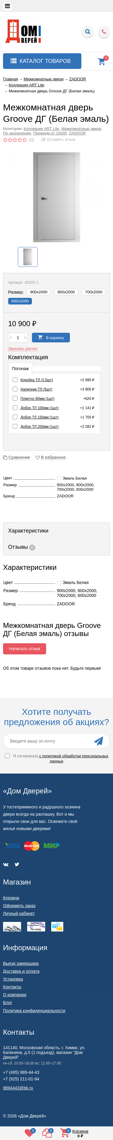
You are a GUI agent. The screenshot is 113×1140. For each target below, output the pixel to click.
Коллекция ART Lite (41, 128)
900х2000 (38, 292)
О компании (14, 994)
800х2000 (66, 292)
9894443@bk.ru (18, 1088)
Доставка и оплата (21, 971)
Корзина (11, 897)
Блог (7, 1002)
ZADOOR (77, 133)
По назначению (17, 133)
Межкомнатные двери (81, 128)
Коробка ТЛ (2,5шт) (36, 380)
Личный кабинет (19, 913)
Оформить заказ (19, 905)
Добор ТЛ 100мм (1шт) (39, 408)
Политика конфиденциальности (34, 1010)
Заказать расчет (23, 348)
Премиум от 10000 (50, 133)
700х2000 (93, 292)
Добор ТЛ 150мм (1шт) (39, 417)
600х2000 (20, 301)
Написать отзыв (24, 648)
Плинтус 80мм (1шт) (37, 399)
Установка (13, 979)
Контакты (12, 986)
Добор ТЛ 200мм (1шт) (39, 427)
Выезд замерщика (21, 963)
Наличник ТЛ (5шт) (36, 389)
